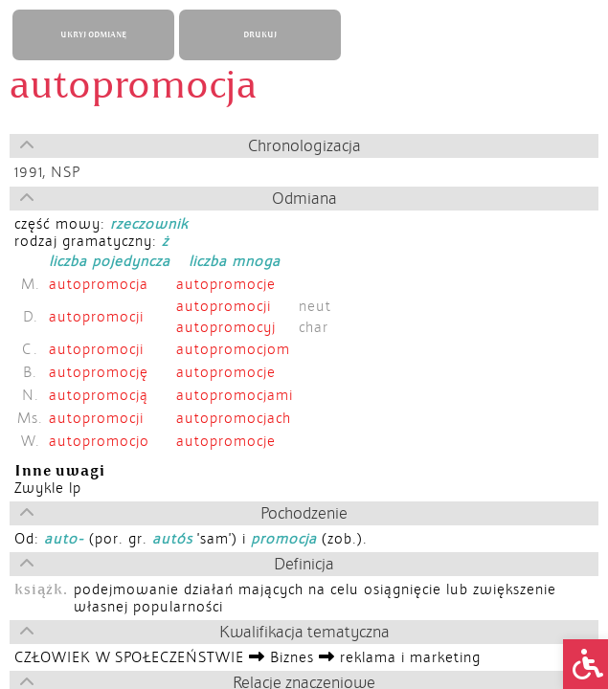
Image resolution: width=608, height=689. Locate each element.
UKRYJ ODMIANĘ (93, 35)
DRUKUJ (260, 35)
